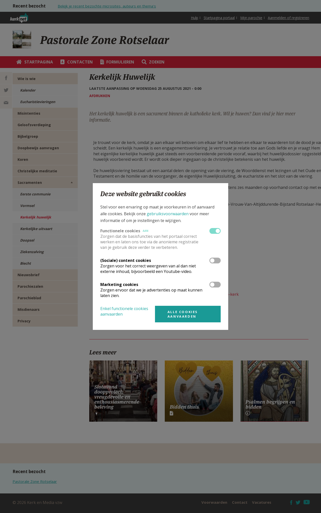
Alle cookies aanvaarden (183, 314)
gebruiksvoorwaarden (168, 213)
